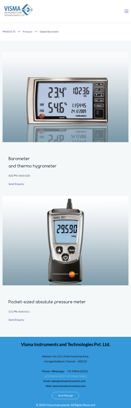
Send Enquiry (16, 183)
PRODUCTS (9, 31)
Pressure (27, 31)
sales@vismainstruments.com (68, 381)
